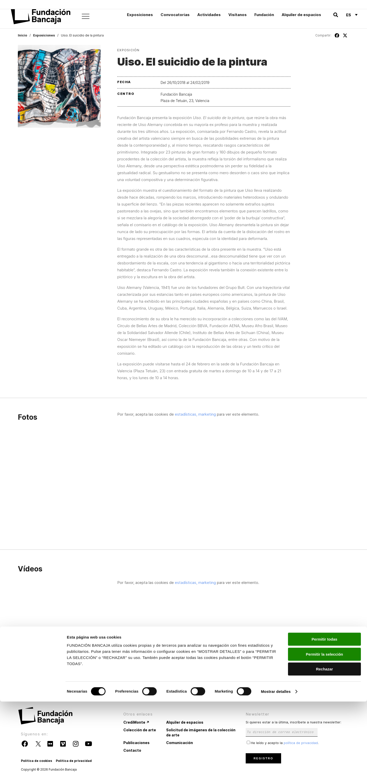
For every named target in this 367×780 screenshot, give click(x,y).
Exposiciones (140, 14)
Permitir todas (324, 717)
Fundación (264, 14)
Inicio (22, 35)
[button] (335, 15)
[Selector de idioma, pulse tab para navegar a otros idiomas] (352, 14)
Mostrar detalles (276, 770)
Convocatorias (175, 14)
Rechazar (324, 747)
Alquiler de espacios (301, 14)
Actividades (209, 14)
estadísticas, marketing (195, 414)
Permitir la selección (324, 733)
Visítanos (237, 14)
